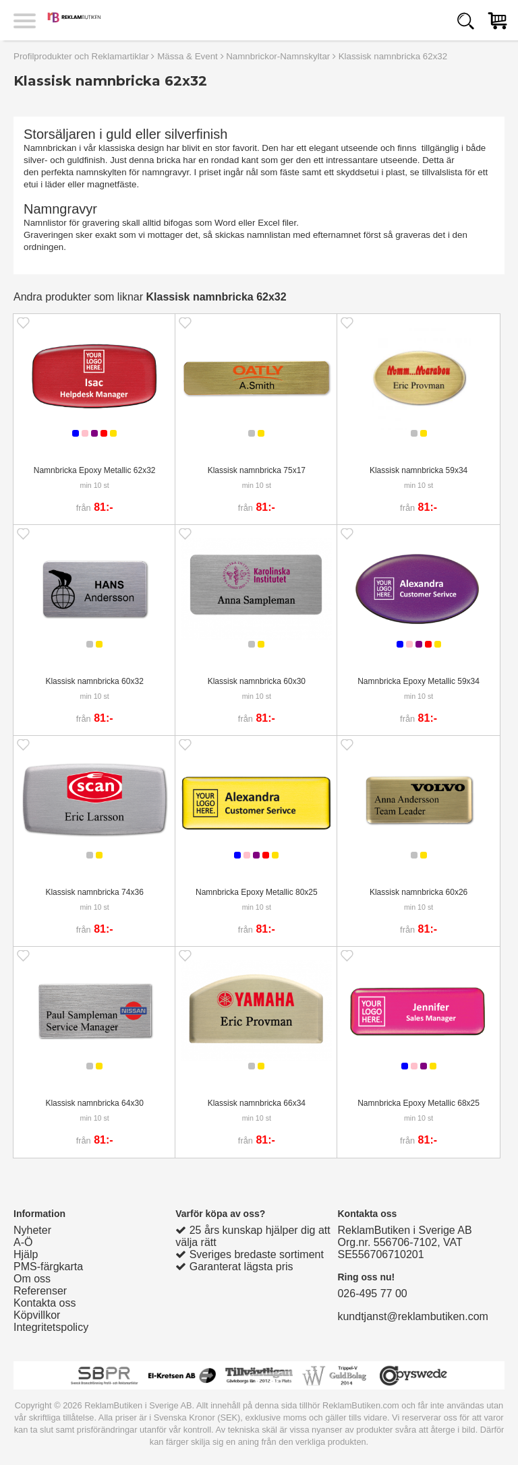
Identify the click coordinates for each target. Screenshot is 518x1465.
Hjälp (25, 1254)
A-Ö (22, 1242)
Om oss (32, 1278)
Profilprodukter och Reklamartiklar (81, 56)
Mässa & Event (187, 56)
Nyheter (32, 1230)
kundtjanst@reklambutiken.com (412, 1316)
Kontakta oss (44, 1303)
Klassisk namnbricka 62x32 (393, 56)
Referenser (40, 1291)
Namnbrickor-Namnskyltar (278, 56)
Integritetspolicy (50, 1327)
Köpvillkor (36, 1315)
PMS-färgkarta (48, 1266)
